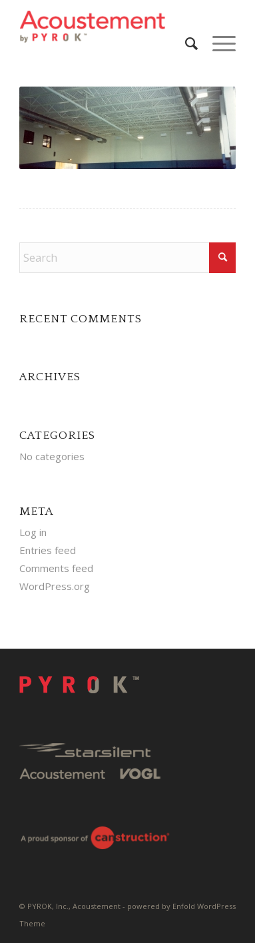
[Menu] (217, 43)
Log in (33, 532)
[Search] (185, 43)
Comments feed (56, 568)
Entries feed (47, 550)
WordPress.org (54, 586)
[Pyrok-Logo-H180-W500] (105, 26)
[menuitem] (185, 43)
